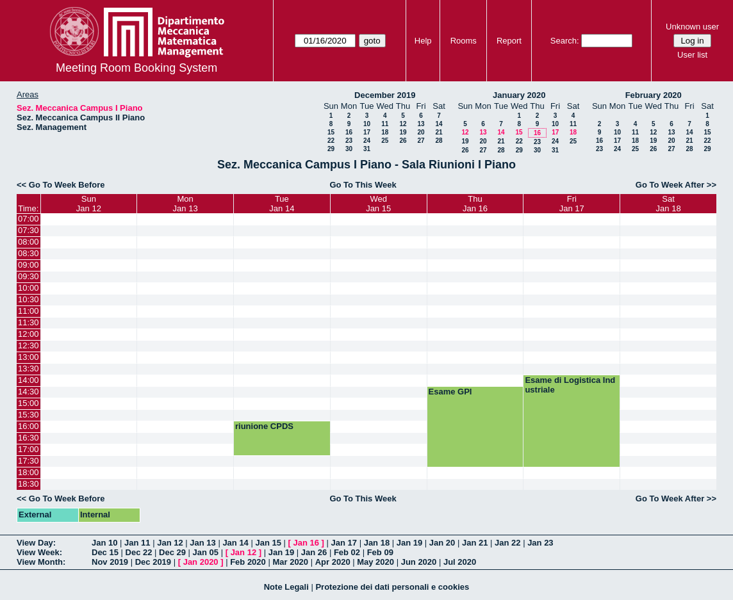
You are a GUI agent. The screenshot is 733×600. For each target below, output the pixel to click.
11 (384, 123)
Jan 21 (475, 542)
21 (438, 132)
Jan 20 (442, 542)
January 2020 (519, 95)
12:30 (28, 345)
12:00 (28, 334)
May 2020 (375, 562)
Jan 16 (306, 542)
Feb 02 (347, 552)
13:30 (28, 368)
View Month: (41, 562)
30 (348, 148)
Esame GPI (450, 391)
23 (348, 140)
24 (366, 140)
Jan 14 (235, 542)
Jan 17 (344, 542)
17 (366, 132)
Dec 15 (105, 552)
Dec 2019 (153, 562)
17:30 (28, 461)
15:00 (28, 403)
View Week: (39, 552)
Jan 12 (170, 542)
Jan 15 (268, 542)
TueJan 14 (281, 203)
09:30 (28, 276)
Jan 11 (137, 542)
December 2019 (384, 95)
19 (402, 132)
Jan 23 (540, 542)
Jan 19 (409, 542)
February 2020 (653, 95)
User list (692, 55)
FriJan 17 (571, 203)
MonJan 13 (185, 203)
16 (348, 132)
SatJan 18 (668, 203)
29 (330, 148)
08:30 (28, 253)
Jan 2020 (200, 562)
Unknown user (692, 26)
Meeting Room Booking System (136, 67)
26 (402, 140)
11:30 (28, 322)
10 (366, 123)
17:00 (28, 449)
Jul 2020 (459, 562)
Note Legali (286, 587)
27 (420, 140)
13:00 (28, 357)
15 (330, 132)
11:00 (28, 311)
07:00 (28, 218)
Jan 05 (205, 552)
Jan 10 (104, 542)
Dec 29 (172, 552)
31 (366, 148)
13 (420, 123)
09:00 (28, 265)
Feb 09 (380, 552)
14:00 (28, 380)
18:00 (28, 472)
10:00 (28, 288)
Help (423, 40)
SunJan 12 (88, 203)
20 (420, 132)
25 (384, 140)
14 (438, 123)
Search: (564, 40)
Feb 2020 (248, 562)
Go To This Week (362, 185)
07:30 (28, 230)
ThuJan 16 (475, 203)
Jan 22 (507, 542)
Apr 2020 (332, 562)
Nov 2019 (110, 562)
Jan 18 (377, 542)
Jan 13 (202, 542)
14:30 (28, 391)
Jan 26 (314, 552)
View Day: (36, 542)
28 (438, 140)
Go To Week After (670, 185)
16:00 (28, 426)
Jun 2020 (419, 562)
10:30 (28, 299)
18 (384, 132)
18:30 (28, 484)
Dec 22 (139, 552)
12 (402, 123)
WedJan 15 (378, 203)
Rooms (463, 40)
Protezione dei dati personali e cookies (392, 587)
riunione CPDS (264, 426)
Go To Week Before (67, 185)
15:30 (28, 414)
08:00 (28, 242)
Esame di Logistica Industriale (570, 384)
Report (509, 40)
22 (330, 140)
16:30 (28, 437)
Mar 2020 (290, 562)
